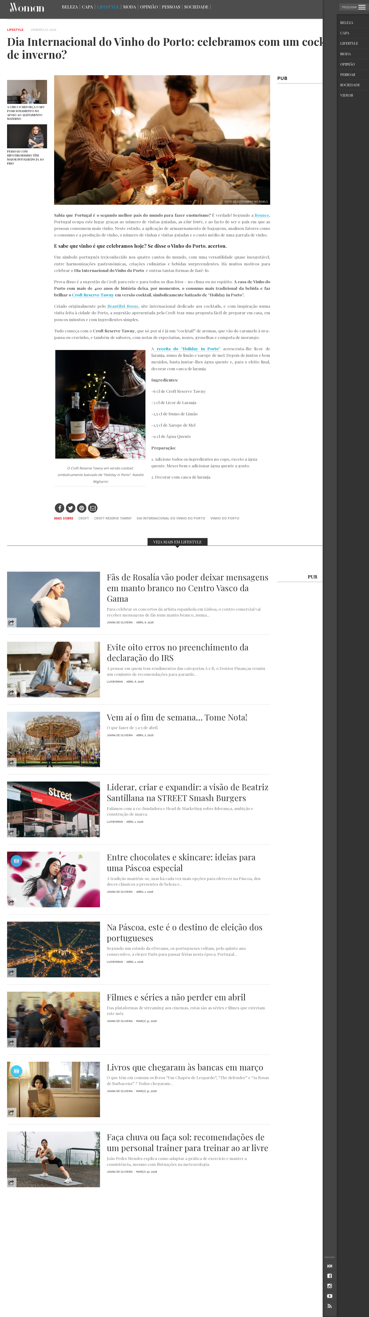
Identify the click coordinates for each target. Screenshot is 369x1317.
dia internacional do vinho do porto (171, 518)
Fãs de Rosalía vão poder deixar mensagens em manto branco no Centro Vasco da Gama (188, 588)
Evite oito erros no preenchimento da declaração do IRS (178, 652)
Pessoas (171, 7)
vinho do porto (224, 518)
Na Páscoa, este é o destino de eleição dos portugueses (185, 932)
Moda (129, 7)
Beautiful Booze (122, 306)
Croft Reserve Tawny (113, 518)
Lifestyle (108, 7)
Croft (83, 518)
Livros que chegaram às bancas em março (185, 1067)
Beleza (70, 7)
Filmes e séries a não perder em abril (176, 997)
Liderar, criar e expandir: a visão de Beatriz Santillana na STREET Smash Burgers (188, 792)
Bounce (261, 215)
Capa (87, 7)
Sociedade (196, 7)
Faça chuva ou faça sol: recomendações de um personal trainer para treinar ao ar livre (187, 1142)
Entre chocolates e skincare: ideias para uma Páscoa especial (181, 862)
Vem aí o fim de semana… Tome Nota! (177, 717)
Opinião (149, 7)
